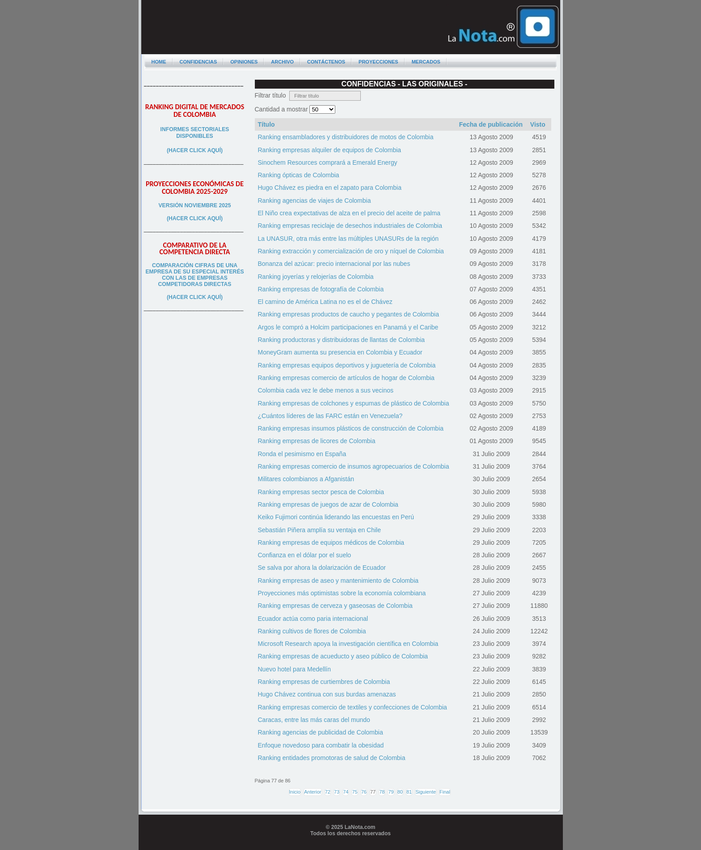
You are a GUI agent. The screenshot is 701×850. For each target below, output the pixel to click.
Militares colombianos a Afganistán (306, 479)
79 (390, 791)
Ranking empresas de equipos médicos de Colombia (331, 542)
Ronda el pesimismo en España (302, 453)
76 (364, 791)
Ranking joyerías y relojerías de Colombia (316, 276)
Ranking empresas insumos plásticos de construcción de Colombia (351, 428)
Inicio (295, 791)
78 (381, 791)
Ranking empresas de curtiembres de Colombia (324, 681)
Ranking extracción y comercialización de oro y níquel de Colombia (351, 251)
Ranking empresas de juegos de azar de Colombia (328, 504)
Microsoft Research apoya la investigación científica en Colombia (348, 643)
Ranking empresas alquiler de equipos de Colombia (329, 150)
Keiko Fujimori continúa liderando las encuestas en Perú (336, 517)
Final (444, 791)
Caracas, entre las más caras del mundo (314, 719)
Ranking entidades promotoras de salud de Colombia (331, 757)
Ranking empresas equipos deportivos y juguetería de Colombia (347, 365)
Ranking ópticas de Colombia (298, 175)
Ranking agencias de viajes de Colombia (314, 200)
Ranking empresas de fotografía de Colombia (321, 289)
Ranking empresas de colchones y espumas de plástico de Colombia (353, 403)
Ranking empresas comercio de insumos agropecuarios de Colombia (353, 466)
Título (266, 124)
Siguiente (425, 791)
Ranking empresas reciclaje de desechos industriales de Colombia (350, 225)
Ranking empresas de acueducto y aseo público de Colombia (343, 656)
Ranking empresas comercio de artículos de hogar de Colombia (346, 377)
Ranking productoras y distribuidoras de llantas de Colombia (341, 339)
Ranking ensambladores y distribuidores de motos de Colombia (346, 137)
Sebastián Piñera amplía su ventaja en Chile (319, 530)
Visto (537, 124)
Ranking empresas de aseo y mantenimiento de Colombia (338, 580)
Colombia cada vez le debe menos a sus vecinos (326, 390)
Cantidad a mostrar (282, 109)
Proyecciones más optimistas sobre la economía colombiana (342, 593)
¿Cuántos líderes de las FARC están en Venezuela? (330, 415)
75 (354, 791)
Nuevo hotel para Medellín (294, 669)
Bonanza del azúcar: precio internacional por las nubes (334, 263)
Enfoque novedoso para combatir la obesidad (321, 745)
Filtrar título (272, 95)
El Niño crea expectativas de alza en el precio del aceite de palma (349, 213)
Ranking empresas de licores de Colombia (317, 440)
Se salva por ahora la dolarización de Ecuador (322, 567)
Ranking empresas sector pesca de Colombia (321, 491)
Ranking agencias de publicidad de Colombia (320, 732)
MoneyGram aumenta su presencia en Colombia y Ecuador (340, 352)
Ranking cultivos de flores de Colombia (312, 631)
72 (327, 791)
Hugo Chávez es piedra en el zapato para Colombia (329, 187)
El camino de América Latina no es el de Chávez (325, 301)
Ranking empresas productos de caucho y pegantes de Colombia (348, 314)
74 (345, 791)
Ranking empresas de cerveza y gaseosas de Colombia (335, 605)
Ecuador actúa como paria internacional (313, 618)
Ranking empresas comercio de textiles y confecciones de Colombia (352, 707)
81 (409, 791)
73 (336, 791)
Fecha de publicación (491, 124)
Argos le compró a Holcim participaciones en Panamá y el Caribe (348, 327)
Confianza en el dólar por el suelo (304, 555)
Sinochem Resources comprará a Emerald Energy (327, 162)
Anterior (312, 791)
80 (400, 791)
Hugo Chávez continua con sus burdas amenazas (327, 694)
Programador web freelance (350, 847)
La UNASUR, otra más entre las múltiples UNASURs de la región (348, 238)
